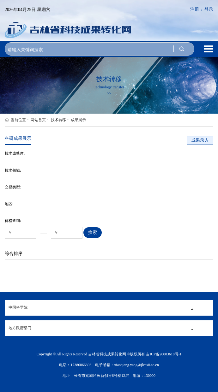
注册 (194, 9)
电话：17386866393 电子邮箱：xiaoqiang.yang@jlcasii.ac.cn (109, 365)
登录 (208, 9)
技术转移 (56, 119)
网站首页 (36, 119)
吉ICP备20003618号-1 (164, 354)
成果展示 (76, 119)
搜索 (92, 232)
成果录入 (200, 140)
